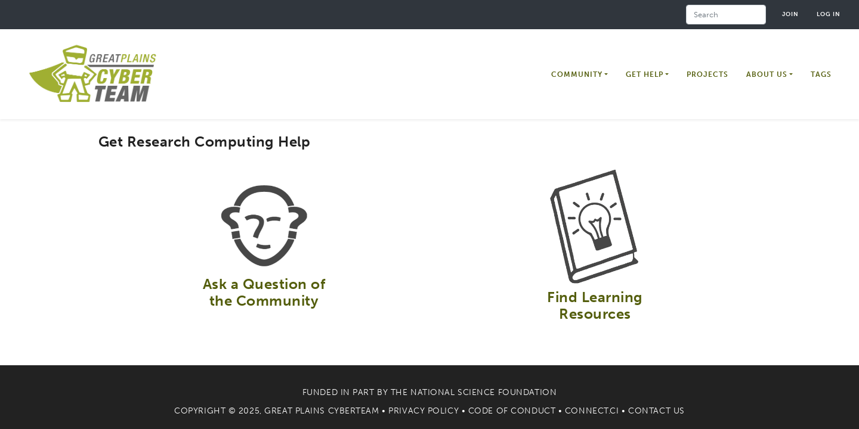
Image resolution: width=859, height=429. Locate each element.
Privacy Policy (423, 411)
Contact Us (656, 411)
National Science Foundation (483, 392)
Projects (707, 74)
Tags (821, 74)
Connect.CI (592, 411)
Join (790, 14)
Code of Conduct (511, 411)
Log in (829, 14)
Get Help (644, 74)
